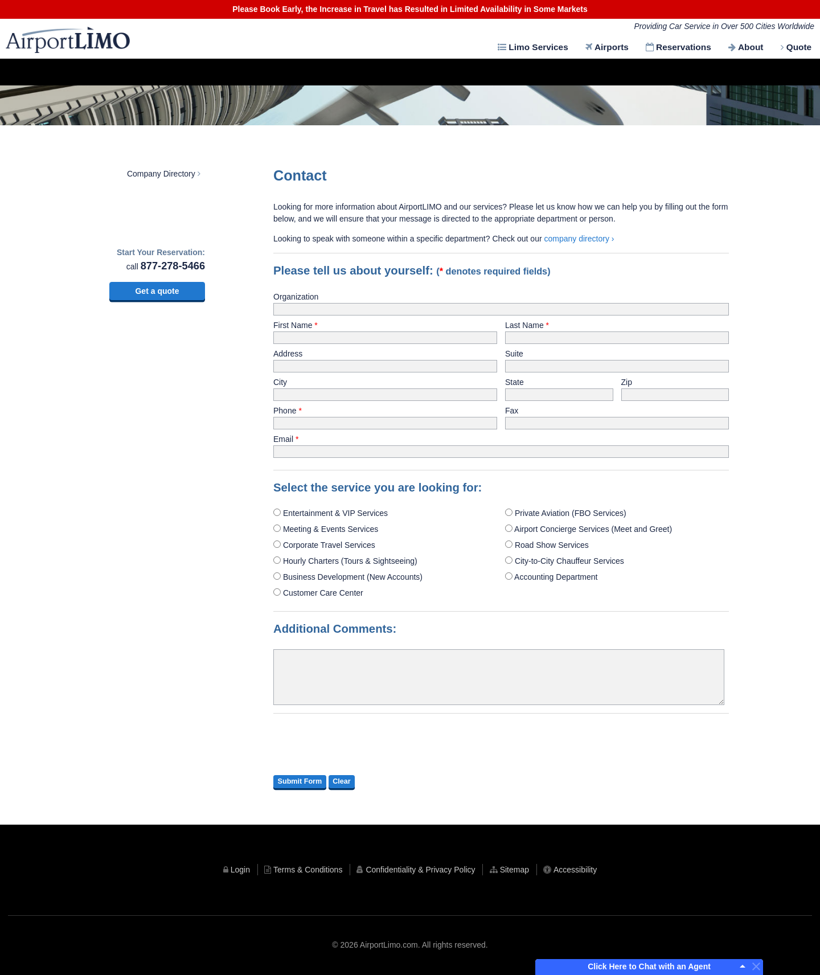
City (280, 382)
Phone (284, 410)
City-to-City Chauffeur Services (564, 561)
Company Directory (161, 173)
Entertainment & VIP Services (330, 513)
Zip (626, 382)
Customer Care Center (318, 592)
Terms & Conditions (305, 869)
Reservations (682, 47)
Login (235, 869)
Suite (514, 353)
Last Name (524, 325)
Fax (511, 410)
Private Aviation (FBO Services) (565, 513)
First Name (292, 325)
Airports (610, 47)
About (749, 47)
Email (283, 439)
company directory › (579, 238)
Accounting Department (551, 576)
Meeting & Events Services (325, 529)
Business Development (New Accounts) (348, 576)
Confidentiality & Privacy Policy (420, 869)
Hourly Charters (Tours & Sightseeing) (345, 561)
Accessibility (580, 869)
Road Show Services (547, 545)
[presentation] (359, 744)
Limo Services (537, 47)
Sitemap (516, 869)
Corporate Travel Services (324, 545)
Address (287, 353)
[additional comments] (498, 677)
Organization (295, 296)
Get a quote (157, 291)
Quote (798, 47)
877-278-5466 (173, 266)
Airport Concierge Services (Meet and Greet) (588, 529)
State (514, 382)
